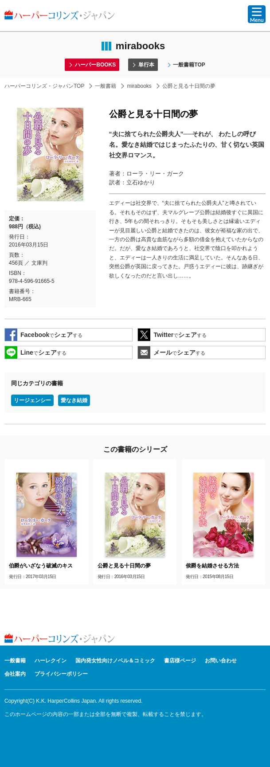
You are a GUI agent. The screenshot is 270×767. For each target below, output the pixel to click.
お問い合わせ (221, 660)
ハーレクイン (51, 660)
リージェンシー (32, 400)
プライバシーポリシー (61, 674)
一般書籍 (105, 86)
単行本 (146, 65)
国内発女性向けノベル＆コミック (115, 660)
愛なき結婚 (74, 400)
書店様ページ (180, 660)
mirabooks (139, 86)
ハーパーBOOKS (95, 65)
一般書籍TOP (189, 65)
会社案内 (15, 674)
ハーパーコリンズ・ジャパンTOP (44, 86)
